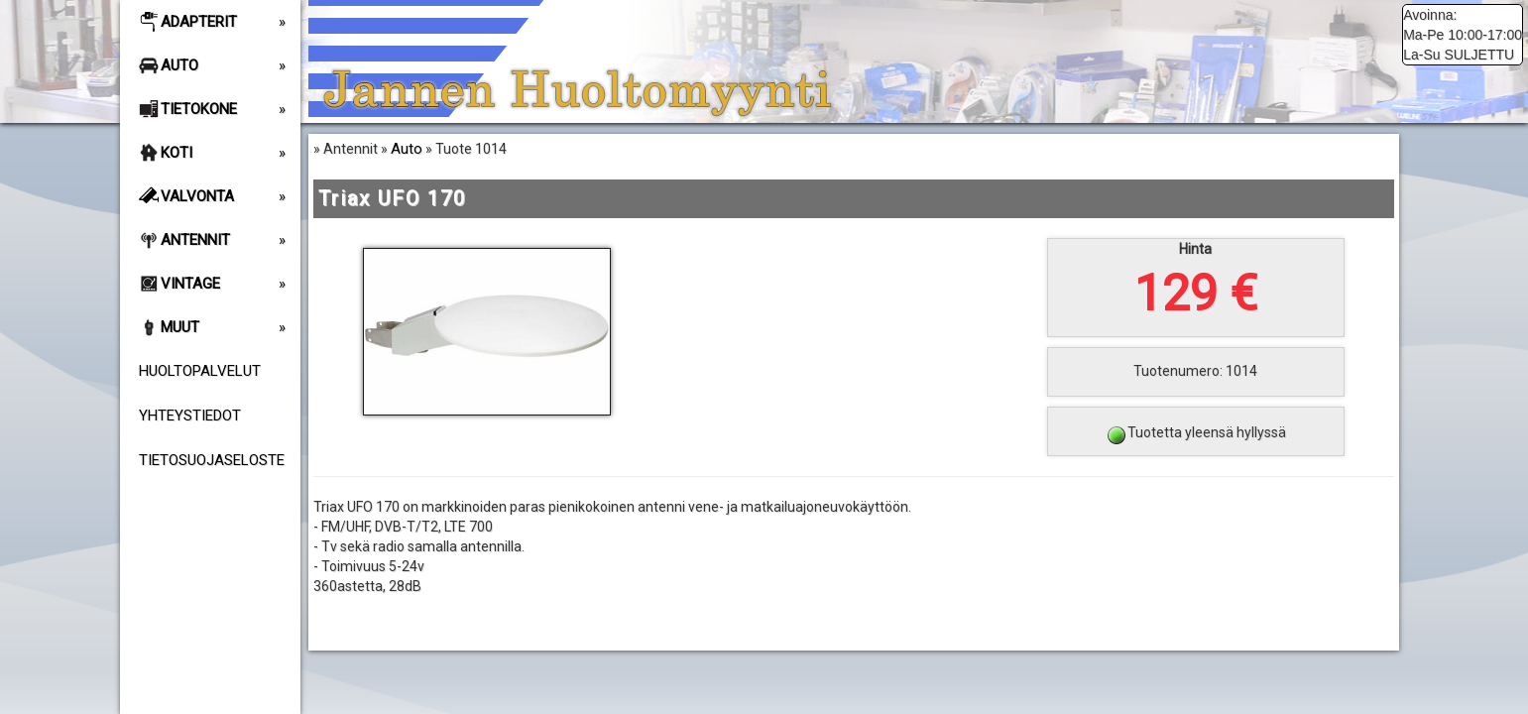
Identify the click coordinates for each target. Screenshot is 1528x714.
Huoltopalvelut (200, 371)
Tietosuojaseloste (212, 460)
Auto (406, 149)
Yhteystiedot (190, 415)
